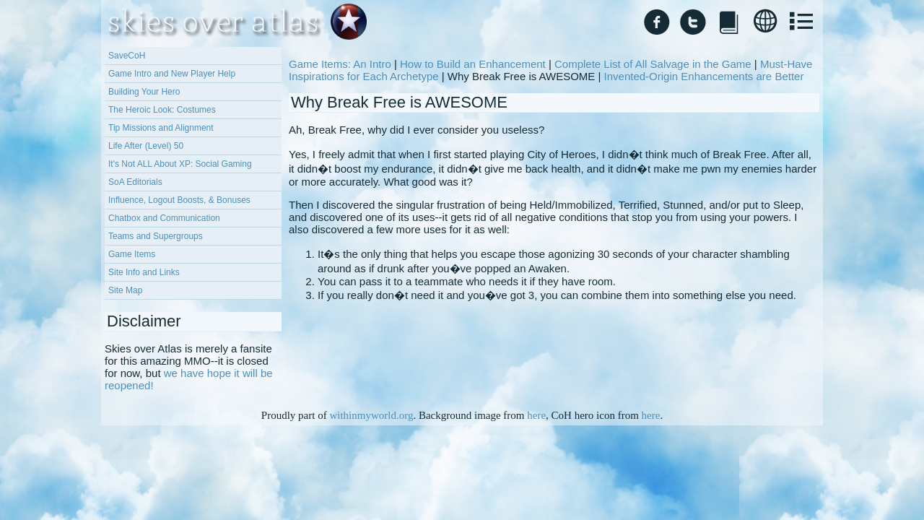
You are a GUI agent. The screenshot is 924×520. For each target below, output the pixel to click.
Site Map (125, 290)
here (536, 415)
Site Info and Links (144, 272)
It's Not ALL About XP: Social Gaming (180, 164)
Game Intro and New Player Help (171, 74)
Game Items (131, 254)
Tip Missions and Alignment (161, 128)
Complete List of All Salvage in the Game (652, 64)
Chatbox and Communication (164, 218)
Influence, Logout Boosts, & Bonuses (179, 200)
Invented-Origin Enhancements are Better (704, 76)
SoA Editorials (135, 182)
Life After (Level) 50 (145, 146)
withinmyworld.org (371, 415)
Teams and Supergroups (155, 236)
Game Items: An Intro (340, 64)
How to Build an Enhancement (473, 64)
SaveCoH (126, 56)
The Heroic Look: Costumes (162, 110)
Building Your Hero (144, 92)
